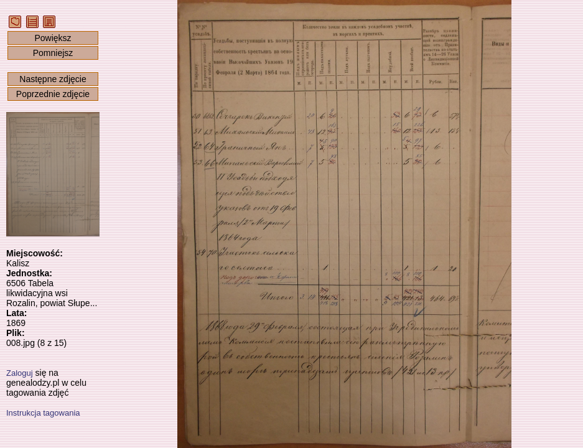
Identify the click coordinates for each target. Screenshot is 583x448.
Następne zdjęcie (52, 79)
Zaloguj (19, 373)
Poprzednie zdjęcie (53, 94)
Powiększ (52, 38)
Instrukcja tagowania (43, 413)
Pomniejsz (53, 53)
